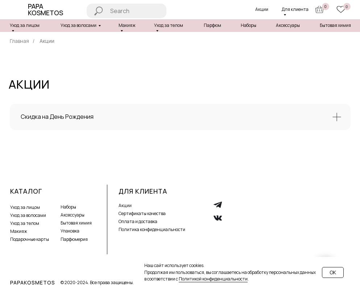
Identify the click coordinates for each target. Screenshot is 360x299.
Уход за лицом (25, 25)
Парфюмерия (74, 239)
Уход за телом (24, 223)
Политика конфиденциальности (152, 229)
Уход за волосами (78, 25)
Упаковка (70, 231)
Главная (19, 40)
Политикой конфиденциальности (213, 279)
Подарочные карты (29, 239)
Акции (261, 9)
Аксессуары (288, 25)
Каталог (26, 191)
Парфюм (212, 25)
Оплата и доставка (138, 221)
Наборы (248, 25)
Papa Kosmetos (45, 9)
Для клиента (295, 9)
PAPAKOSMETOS (32, 282)
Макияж (18, 231)
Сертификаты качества (142, 213)
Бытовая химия (335, 25)
